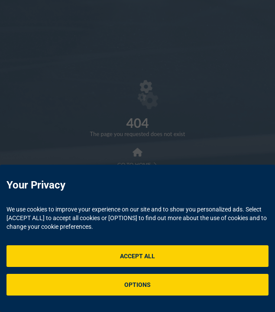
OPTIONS (137, 284)
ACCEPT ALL (137, 256)
